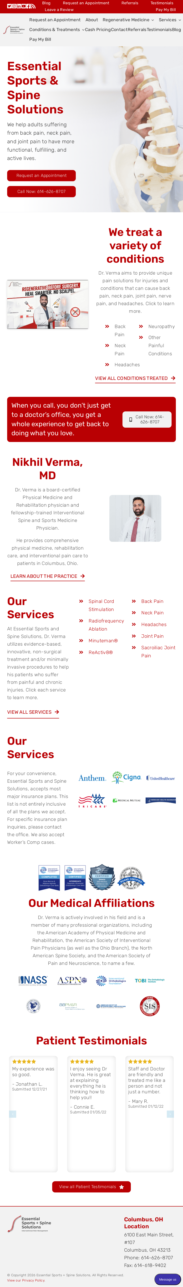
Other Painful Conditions (160, 345)
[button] (12, 1114)
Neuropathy (161, 326)
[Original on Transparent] (29, 1216)
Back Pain (152, 601)
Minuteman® (103, 641)
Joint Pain (152, 636)
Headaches (127, 364)
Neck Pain (152, 613)
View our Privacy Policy (25, 1280)
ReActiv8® (101, 652)
